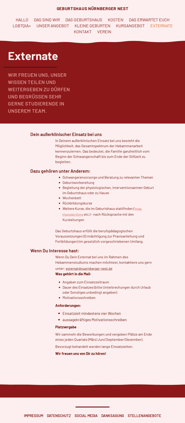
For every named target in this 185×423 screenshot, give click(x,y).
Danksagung (112, 416)
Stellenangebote (144, 416)
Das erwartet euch (149, 18)
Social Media (86, 416)
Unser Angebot (52, 24)
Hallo (22, 18)
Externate (161, 24)
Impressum (33, 416)
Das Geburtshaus (83, 18)
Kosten (115, 18)
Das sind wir (47, 18)
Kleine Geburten (92, 24)
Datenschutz (59, 416)
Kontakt (83, 30)
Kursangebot (130, 24)
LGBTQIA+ (22, 24)
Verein (104, 30)
